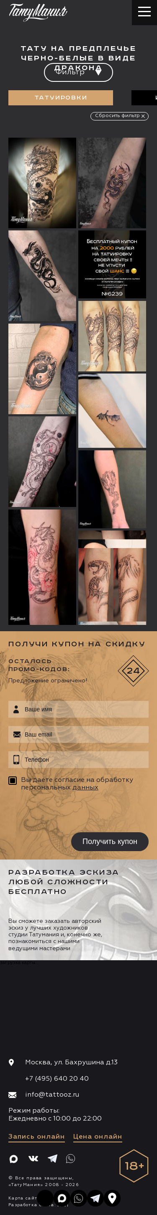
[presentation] (61, 813)
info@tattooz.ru (52, 1095)
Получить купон (109, 841)
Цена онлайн (97, 1137)
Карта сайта (24, 1198)
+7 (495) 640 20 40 (57, 1079)
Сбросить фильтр (117, 115)
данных (85, 787)
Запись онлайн (36, 1137)
